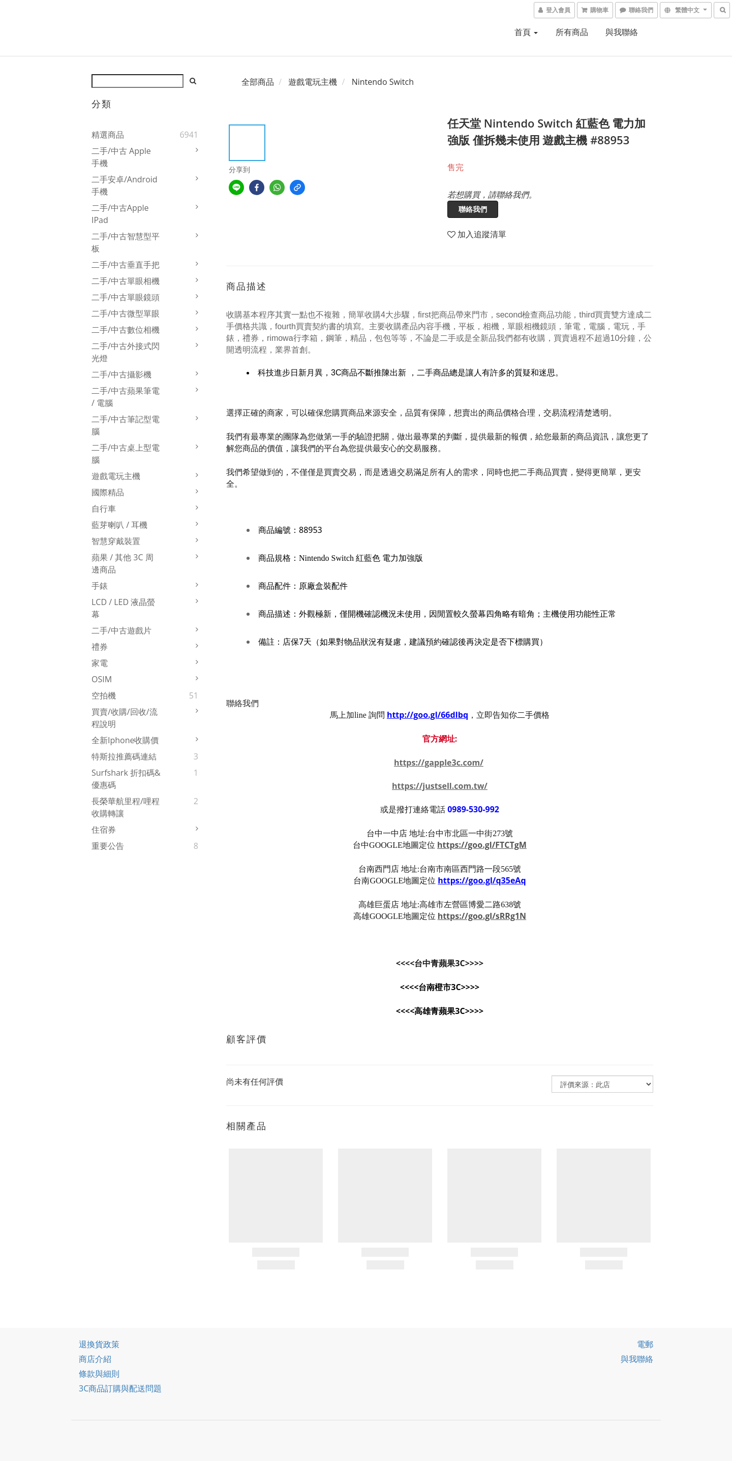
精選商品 (108, 134)
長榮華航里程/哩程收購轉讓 (126, 807)
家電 (100, 663)
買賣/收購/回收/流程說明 (125, 717)
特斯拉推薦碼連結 (124, 756)
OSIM (102, 679)
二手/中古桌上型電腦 (126, 453)
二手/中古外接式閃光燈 (126, 352)
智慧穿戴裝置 (116, 541)
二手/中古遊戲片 (121, 630)
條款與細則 (99, 1373)
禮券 (100, 646)
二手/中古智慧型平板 (126, 242)
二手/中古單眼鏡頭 (126, 297)
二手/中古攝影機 (121, 374)
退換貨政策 (99, 1344)
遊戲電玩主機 (116, 476)
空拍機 (104, 695)
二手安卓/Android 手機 (125, 185)
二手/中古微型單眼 (126, 313)
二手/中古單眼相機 (126, 281)
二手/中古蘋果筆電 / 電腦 (126, 396)
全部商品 (257, 81)
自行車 (104, 508)
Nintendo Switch (383, 81)
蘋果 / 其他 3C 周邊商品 (123, 563)
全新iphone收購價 (125, 740)
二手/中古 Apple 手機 (121, 157)
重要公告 (108, 845)
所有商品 (572, 32)
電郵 (645, 1344)
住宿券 (104, 829)
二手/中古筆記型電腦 (126, 425)
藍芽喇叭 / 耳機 (119, 524)
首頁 (526, 32)
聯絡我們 (473, 209)
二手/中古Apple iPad (120, 214)
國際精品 (108, 492)
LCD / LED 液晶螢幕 (123, 608)
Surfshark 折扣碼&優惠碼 (126, 778)
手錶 (100, 585)
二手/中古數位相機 (126, 329)
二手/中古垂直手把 (126, 264)
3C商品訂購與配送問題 (120, 1388)
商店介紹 (95, 1358)
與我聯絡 (621, 32)
